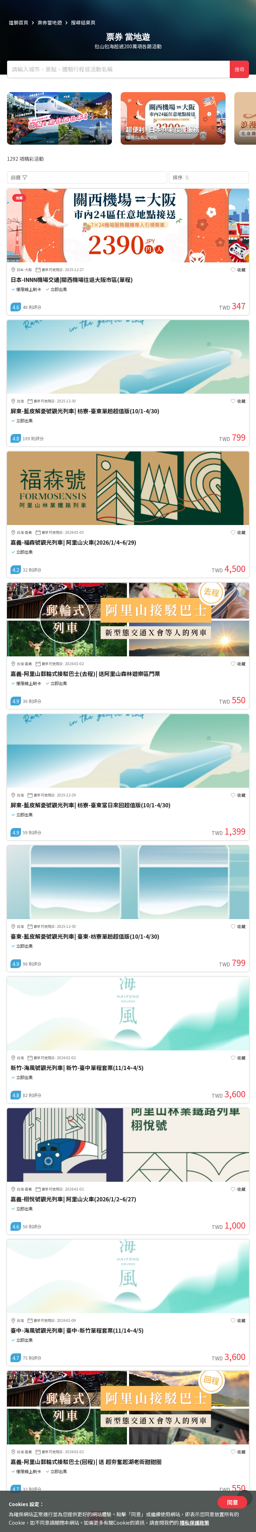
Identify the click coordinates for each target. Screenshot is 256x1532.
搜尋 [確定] (239, 69)
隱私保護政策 (194, 1522)
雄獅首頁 (18, 22)
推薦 (19, 197)
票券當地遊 (49, 22)
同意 (232, 1502)
